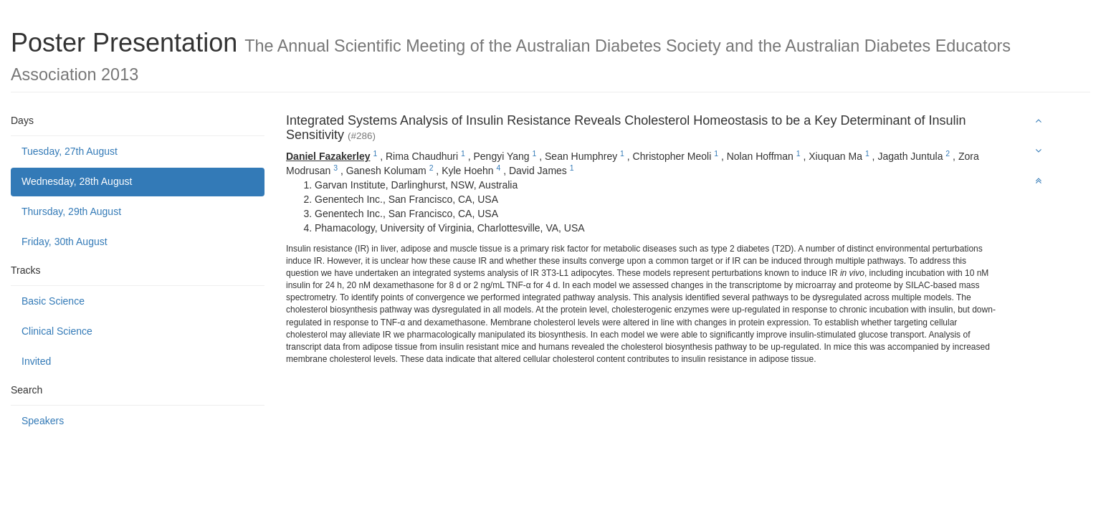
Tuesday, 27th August (70, 151)
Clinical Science (57, 331)
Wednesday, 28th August (77, 181)
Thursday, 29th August (71, 211)
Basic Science (53, 301)
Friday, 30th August (65, 241)
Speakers (43, 420)
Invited (36, 361)
